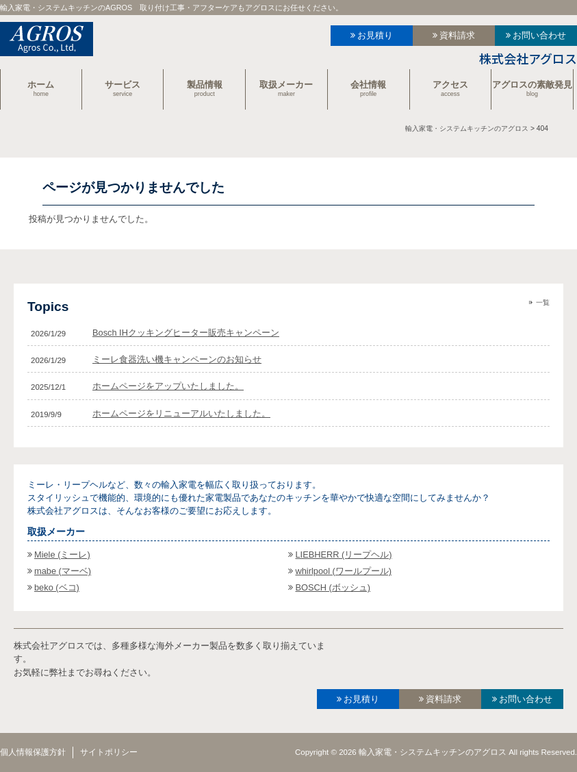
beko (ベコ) (56, 587)
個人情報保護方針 (33, 752)
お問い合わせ (539, 35)
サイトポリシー (109, 752)
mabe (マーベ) (62, 571)
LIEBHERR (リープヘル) (343, 554)
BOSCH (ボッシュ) (332, 587)
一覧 (543, 302)
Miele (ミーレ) (62, 554)
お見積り (375, 35)
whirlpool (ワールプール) (343, 571)
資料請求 (457, 35)
